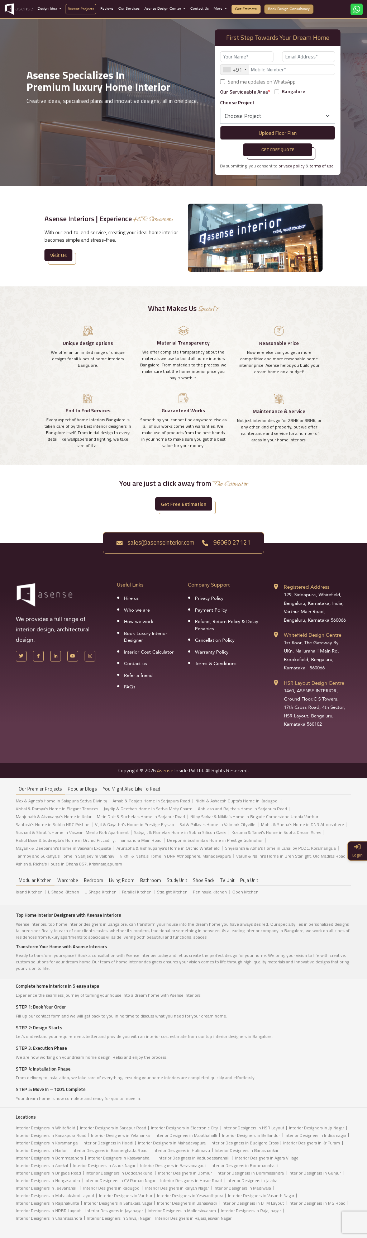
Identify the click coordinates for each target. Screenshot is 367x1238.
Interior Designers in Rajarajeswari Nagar (193, 1218)
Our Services (128, 8)
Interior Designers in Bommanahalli (244, 1165)
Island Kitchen (29, 892)
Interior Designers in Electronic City (184, 1128)
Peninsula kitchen (210, 892)
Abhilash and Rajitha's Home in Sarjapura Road (242, 809)
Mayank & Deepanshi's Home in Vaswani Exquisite (63, 848)
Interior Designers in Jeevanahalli (47, 1188)
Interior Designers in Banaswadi (187, 1203)
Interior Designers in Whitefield (45, 1128)
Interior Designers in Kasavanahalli (120, 1158)
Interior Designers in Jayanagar (114, 1211)
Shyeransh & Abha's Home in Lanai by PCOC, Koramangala (280, 848)
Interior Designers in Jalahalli (254, 1180)
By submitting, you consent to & (277, 166)
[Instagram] (90, 656)
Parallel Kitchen (137, 892)
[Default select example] (277, 116)
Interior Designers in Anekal (42, 1165)
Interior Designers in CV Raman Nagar (120, 1180)
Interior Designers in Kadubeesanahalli (193, 1158)
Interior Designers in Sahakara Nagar (118, 1203)
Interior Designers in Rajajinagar (251, 1211)
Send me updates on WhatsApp (262, 82)
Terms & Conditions (216, 664)
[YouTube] (72, 656)
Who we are (137, 610)
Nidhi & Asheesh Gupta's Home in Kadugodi (236, 801)
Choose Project (237, 102)
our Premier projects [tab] (40, 789)
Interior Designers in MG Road (317, 1203)
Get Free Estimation (183, 504)
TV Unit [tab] (227, 880)
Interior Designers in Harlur (41, 1150)
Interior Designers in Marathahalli (185, 1135)
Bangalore (293, 91)
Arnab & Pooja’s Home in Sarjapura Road (151, 801)
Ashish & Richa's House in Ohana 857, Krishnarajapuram (69, 864)
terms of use (322, 165)
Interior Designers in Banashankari (247, 1150)
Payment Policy (211, 610)
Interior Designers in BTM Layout (252, 1203)
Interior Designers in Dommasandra (250, 1173)
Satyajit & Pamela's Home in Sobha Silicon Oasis (180, 832)
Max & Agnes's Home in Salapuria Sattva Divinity (61, 801)
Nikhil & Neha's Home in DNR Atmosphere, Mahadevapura (175, 856)
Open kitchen (245, 892)
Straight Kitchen (172, 892)
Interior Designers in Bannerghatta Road (109, 1150)
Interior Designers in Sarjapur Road (113, 1128)
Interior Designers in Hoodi (107, 1143)
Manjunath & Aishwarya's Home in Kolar (53, 817)
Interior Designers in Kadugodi (111, 1188)
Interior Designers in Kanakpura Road (51, 1135)
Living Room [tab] (121, 880)
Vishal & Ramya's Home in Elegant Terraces (57, 809)
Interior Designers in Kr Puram (311, 1143)
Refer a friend (138, 675)
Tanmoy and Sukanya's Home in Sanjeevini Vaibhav (65, 856)
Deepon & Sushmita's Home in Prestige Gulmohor (215, 840)
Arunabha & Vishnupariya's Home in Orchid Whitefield (168, 848)
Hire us (131, 598)
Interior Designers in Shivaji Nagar (119, 1218)
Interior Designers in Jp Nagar (316, 1128)
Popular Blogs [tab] (82, 789)
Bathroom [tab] (150, 880)
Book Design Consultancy (289, 9)
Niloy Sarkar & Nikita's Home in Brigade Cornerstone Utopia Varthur (254, 817)
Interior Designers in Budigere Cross (244, 1143)
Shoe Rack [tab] (203, 880)
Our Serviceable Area (245, 91)
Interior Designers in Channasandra (49, 1218)
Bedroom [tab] (93, 880)
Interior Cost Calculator (149, 652)
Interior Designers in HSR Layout (253, 1128)
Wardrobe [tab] (67, 880)
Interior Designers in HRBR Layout (48, 1211)
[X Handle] (21, 656)
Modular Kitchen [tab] (35, 880)
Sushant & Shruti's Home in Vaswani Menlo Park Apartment (72, 832)
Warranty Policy (211, 652)
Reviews (106, 8)
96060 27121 (226, 542)
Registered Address (306, 587)
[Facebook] (38, 656)
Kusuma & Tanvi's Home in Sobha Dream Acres (276, 832)
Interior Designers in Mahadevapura (172, 1143)
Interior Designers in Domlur (185, 1173)
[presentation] (114, 129)
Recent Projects (81, 9)
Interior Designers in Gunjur (315, 1173)
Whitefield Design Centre (313, 635)
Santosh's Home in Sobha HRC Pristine (53, 824)
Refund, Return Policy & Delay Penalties (226, 625)
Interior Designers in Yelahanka (120, 1135)
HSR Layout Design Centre (314, 683)
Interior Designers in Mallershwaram (182, 1211)
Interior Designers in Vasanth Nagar (261, 1195)
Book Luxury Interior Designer (145, 637)
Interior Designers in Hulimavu (181, 1150)
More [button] (219, 8)
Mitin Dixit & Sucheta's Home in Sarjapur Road (141, 817)
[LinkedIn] (55, 656)
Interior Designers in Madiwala (242, 1188)
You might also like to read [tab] (131, 789)
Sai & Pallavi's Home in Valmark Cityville (218, 824)
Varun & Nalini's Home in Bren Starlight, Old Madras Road (290, 856)
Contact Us (199, 8)
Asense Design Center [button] (163, 8)
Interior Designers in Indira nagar (315, 1135)
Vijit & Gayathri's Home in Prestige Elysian (134, 824)
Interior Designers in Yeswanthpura (190, 1195)
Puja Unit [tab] (249, 880)
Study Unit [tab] (177, 880)
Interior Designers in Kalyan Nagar (177, 1188)
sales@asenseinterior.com (155, 542)
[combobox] (234, 70)
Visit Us (58, 255)
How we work (138, 622)
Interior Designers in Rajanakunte (47, 1203)
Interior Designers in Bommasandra (49, 1158)
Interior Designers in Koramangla (47, 1143)
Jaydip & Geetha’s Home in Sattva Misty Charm (148, 809)
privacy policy (291, 165)
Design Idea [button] (48, 8)
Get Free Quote (277, 149)
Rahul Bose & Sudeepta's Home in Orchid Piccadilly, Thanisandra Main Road (89, 840)
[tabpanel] (183, 834)
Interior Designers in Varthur (125, 1195)
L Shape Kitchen (63, 892)
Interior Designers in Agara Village (267, 1158)
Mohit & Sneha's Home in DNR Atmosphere (302, 824)
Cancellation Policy (214, 640)
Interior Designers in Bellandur (251, 1135)
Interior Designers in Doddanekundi (119, 1173)
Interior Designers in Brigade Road (48, 1173)
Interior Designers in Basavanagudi (173, 1165)
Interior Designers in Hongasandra (48, 1180)
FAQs (129, 687)
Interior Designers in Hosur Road (191, 1180)
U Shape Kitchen (100, 892)
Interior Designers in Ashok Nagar (104, 1165)
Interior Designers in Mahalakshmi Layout (55, 1195)
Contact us (135, 664)
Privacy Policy (209, 598)
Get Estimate (246, 9)
